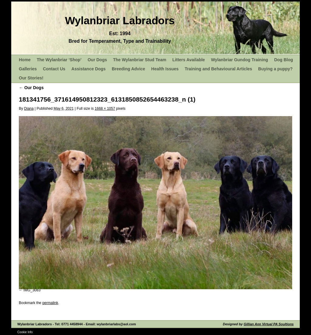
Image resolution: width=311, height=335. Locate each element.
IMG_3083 (31, 290)
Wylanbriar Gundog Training (239, 59)
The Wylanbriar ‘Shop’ (59, 59)
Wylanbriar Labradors (120, 20)
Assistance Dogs (88, 68)
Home (25, 59)
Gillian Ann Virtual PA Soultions (269, 324)
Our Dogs (97, 59)
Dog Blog (283, 59)
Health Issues (165, 68)
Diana (28, 108)
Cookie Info (25, 332)
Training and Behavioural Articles (218, 68)
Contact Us (54, 68)
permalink (50, 303)
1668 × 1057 (105, 108)
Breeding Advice (128, 68)
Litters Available (189, 59)
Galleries (28, 68)
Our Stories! (31, 77)
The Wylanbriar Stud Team (139, 59)
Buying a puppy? (275, 68)
